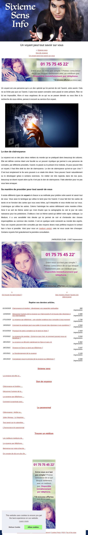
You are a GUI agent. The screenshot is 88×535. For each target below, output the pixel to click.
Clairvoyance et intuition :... (13, 386)
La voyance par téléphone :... (13, 397)
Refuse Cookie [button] (14, 527)
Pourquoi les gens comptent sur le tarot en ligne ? (30, 331)
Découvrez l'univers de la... (13, 391)
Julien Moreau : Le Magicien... (14, 417)
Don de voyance (42, 53)
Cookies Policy (56, 532)
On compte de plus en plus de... (14, 454)
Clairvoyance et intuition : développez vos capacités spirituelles (35, 308)
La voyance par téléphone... (13, 443)
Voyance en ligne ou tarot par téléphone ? (27, 348)
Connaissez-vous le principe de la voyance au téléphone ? (33, 359)
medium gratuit (45, 228)
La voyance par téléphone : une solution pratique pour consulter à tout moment (41, 320)
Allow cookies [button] (33, 527)
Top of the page (71, 532)
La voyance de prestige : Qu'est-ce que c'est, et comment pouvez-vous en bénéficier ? (39, 337)
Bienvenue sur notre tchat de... (14, 448)
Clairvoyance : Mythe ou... (12, 412)
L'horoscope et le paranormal (13, 428)
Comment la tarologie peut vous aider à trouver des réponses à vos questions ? (41, 325)
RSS (63, 532)
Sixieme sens (43, 50)
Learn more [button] (24, 521)
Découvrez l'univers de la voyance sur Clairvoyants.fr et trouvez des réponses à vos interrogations (41, 314)
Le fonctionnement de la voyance (24, 353)
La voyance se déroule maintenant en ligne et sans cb (32, 342)
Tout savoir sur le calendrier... (13, 422)
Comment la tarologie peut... (13, 402)
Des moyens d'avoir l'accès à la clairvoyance (66, 296)
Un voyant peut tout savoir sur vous (42, 56)
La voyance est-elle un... (12, 376)
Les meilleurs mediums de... (13, 438)
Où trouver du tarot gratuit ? (12, 295)
